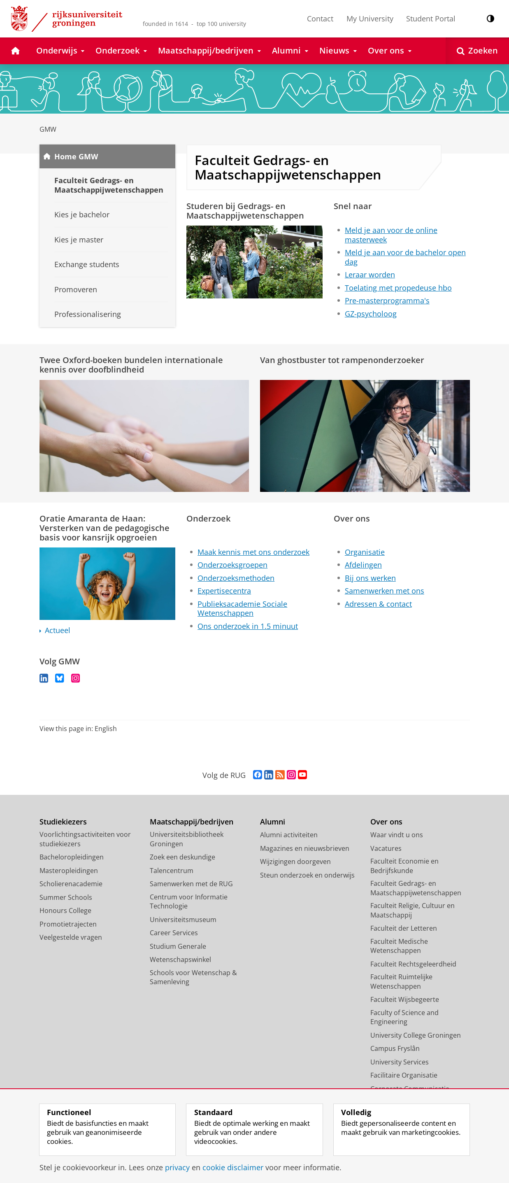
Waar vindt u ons (396, 835)
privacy (177, 1167)
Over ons (386, 822)
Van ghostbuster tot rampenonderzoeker (342, 360)
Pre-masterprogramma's (387, 300)
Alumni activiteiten (289, 835)
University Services (399, 1062)
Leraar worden (370, 274)
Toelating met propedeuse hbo (398, 288)
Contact (320, 18)
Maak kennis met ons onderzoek (253, 552)
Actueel (57, 630)
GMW (48, 129)
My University (369, 18)
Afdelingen (363, 565)
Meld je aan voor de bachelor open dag (405, 257)
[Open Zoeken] (477, 50)
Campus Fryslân (395, 1048)
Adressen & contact (378, 604)
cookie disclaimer (232, 1167)
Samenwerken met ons (384, 591)
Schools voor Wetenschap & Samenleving (193, 978)
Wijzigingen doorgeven (295, 861)
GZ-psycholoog (371, 314)
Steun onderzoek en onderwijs (307, 875)
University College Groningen (415, 1035)
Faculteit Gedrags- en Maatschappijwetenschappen (415, 888)
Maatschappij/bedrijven (191, 822)
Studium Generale (178, 946)
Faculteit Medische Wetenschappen (399, 946)
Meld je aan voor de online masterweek (391, 235)
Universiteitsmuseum (183, 920)
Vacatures (386, 848)
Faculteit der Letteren (403, 928)
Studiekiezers (63, 822)
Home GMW (76, 156)
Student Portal (431, 18)
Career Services (174, 933)
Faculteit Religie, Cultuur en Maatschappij (412, 910)
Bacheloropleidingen (72, 857)
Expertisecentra (224, 591)
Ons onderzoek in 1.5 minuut (248, 626)
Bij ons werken (370, 578)
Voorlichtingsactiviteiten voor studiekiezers (85, 839)
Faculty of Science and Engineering (404, 1017)
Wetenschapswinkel (180, 959)
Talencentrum (171, 871)
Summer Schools (66, 897)
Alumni (272, 822)
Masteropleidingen (69, 871)
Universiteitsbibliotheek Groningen (186, 839)
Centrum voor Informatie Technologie (189, 902)
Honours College (65, 910)
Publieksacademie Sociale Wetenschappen (242, 608)
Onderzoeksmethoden (236, 578)
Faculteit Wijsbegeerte (404, 999)
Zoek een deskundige (182, 857)
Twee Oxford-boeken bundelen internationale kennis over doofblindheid (131, 364)
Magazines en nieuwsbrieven (304, 848)
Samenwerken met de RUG (191, 884)
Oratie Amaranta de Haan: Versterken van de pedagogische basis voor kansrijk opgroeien (105, 527)
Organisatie (365, 552)
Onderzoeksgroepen (232, 565)
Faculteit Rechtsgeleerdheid (413, 964)
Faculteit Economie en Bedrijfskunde (404, 866)
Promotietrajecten (68, 924)
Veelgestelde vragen (71, 937)
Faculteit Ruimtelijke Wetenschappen (401, 982)
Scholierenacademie (71, 884)
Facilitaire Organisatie (403, 1075)
